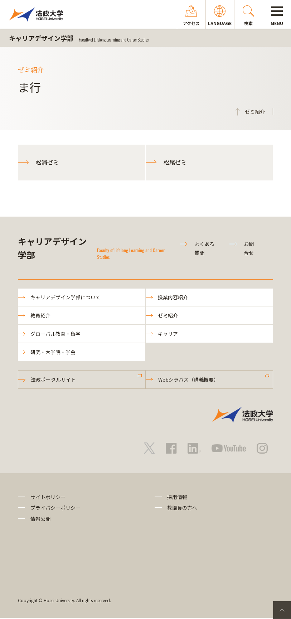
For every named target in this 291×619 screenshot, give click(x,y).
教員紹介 (40, 315)
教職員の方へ (182, 508)
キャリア (168, 334)
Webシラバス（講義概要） (188, 380)
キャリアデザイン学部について (65, 297)
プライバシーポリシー (55, 508)
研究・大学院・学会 (53, 352)
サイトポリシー (48, 498)
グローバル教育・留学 (55, 334)
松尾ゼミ (175, 162)
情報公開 (40, 519)
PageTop (282, 610)
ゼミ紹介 (168, 315)
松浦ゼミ (47, 162)
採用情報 (177, 498)
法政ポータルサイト (53, 380)
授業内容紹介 (173, 297)
